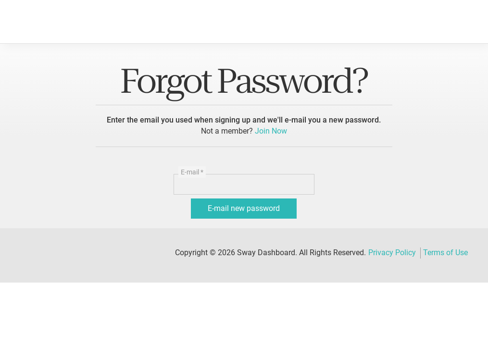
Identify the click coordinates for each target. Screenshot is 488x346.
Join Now (271, 131)
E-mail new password (244, 208)
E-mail (192, 172)
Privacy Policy (392, 252)
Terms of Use (445, 252)
